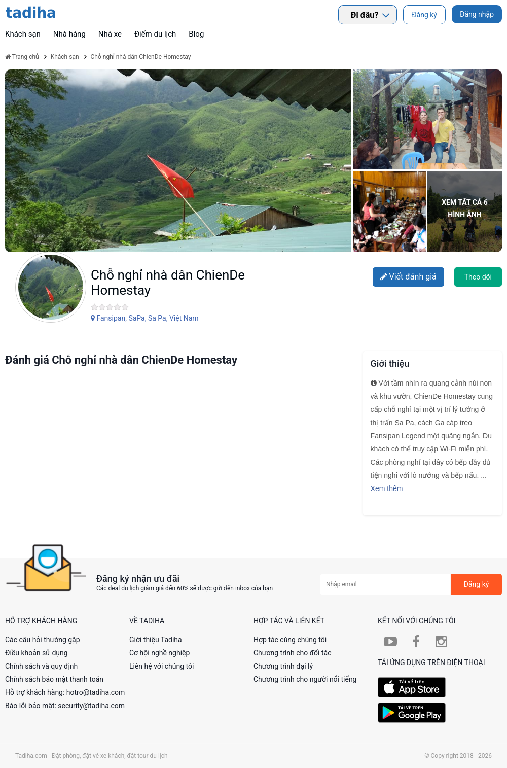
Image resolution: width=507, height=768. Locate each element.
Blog (196, 34)
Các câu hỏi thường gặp (42, 640)
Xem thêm (387, 488)
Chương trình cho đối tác (293, 653)
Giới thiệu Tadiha (155, 640)
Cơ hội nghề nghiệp (159, 653)
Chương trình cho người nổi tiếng (305, 679)
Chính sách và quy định (41, 666)
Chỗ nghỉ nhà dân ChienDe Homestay (168, 282)
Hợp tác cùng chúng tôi (290, 640)
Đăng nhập (477, 14)
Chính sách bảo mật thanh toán (54, 679)
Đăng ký (424, 15)
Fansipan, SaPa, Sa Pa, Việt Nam (145, 318)
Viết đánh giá (408, 277)
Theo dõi (478, 277)
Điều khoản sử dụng (36, 653)
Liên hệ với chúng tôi (161, 666)
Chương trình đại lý (283, 666)
